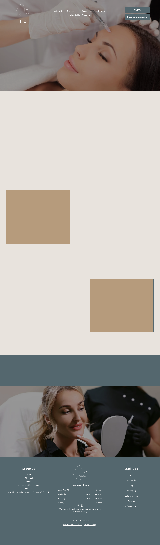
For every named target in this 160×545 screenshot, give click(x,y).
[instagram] (25, 22)
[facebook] (20, 22)
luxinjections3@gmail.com (28, 485)
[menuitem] (59, 11)
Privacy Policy (90, 524)
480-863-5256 (28, 477)
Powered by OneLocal (72, 524)
